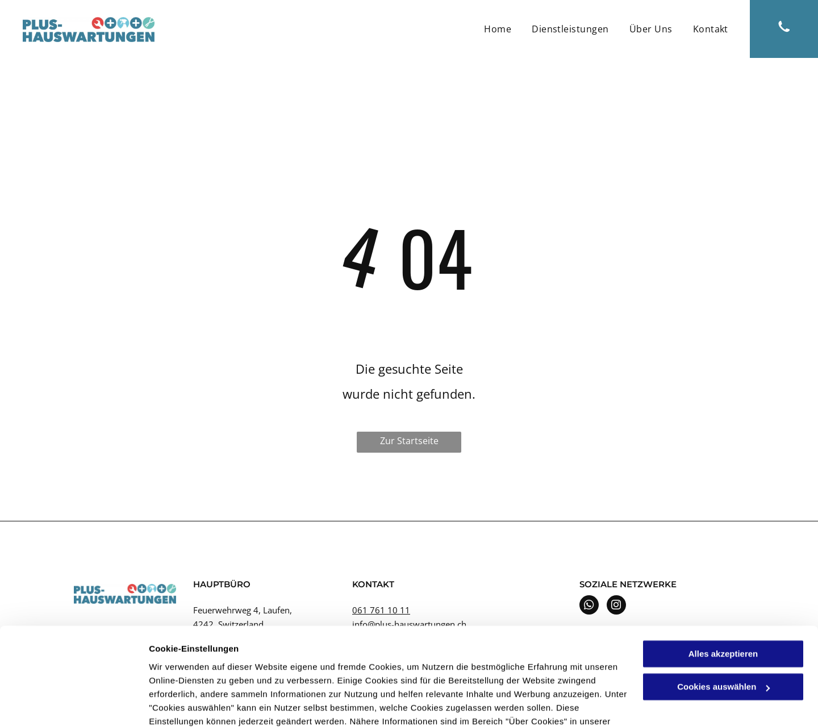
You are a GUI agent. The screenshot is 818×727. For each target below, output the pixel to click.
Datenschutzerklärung (196, 673)
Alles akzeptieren (723, 592)
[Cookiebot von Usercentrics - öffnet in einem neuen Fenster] (73, 704)
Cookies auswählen (189, 704)
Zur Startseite (409, 440)
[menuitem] (497, 29)
